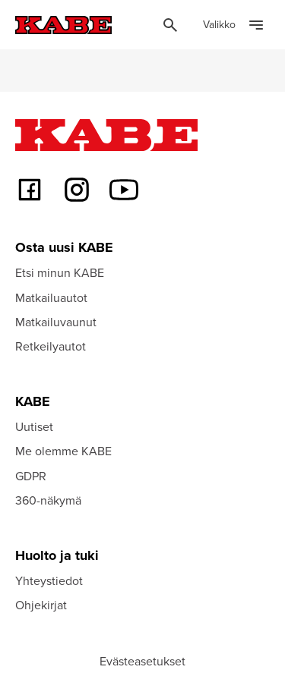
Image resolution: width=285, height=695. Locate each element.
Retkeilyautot (50, 346)
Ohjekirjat (41, 604)
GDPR (30, 475)
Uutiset (34, 426)
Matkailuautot (51, 297)
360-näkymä (48, 500)
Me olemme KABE (63, 450)
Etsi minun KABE (59, 272)
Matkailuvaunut (56, 321)
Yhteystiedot (49, 580)
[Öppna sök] (170, 25)
